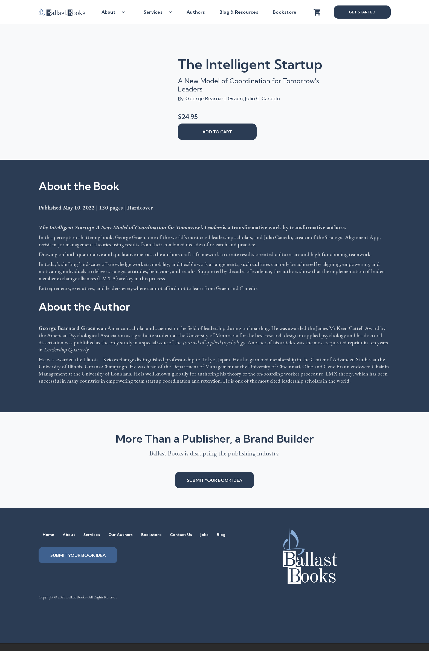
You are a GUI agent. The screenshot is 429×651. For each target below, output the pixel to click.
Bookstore (284, 12)
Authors (196, 12)
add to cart (217, 131)
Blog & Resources (238, 12)
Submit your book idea (214, 480)
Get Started (362, 12)
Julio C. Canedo (262, 98)
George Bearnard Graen (214, 98)
